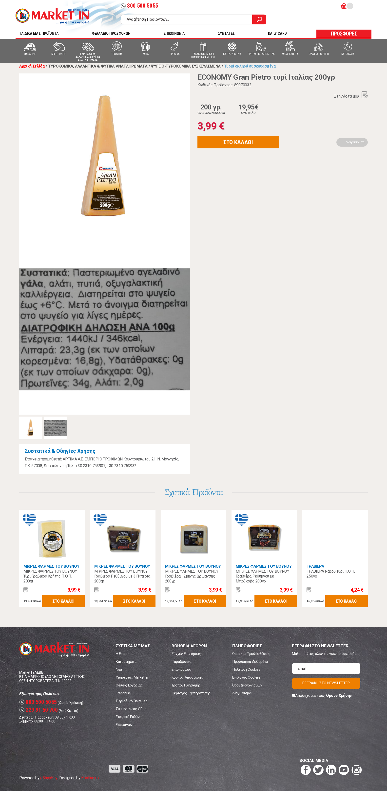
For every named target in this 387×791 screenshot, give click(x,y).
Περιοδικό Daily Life (132, 701)
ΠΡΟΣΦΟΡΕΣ (344, 34)
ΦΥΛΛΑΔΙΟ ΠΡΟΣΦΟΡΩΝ (111, 33)
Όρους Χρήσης (339, 695)
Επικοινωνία (125, 724)
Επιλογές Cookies (246, 677)
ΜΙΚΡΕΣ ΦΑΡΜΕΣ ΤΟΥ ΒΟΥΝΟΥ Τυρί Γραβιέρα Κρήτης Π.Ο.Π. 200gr (50, 576)
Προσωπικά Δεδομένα (250, 661)
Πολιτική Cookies (246, 669)
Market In (52, 16)
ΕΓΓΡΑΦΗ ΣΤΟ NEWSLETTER (326, 683)
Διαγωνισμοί (242, 693)
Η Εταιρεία (124, 653)
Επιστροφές (181, 669)
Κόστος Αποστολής (187, 677)
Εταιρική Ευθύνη (128, 717)
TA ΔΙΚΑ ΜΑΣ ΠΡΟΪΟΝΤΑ (39, 33)
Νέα (119, 669)
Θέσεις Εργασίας (129, 685)
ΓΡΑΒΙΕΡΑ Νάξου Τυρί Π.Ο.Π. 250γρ (331, 574)
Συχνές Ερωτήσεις (186, 653)
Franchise (123, 693)
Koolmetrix (90, 777)
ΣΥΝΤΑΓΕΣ (226, 33)
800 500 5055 (139, 5)
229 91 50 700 (38, 710)
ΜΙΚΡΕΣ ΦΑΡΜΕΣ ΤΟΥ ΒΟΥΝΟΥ (51, 566)
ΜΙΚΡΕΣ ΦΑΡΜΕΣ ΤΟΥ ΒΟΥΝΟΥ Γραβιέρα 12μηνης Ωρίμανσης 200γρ (191, 576)
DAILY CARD (277, 33)
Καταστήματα (126, 661)
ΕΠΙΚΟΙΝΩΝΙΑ (174, 33)
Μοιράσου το (355, 142)
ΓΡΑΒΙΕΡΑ (315, 566)
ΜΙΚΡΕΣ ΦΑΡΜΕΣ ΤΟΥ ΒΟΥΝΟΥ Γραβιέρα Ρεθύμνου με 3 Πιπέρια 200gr (122, 576)
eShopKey (48, 777)
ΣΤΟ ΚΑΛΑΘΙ (238, 142)
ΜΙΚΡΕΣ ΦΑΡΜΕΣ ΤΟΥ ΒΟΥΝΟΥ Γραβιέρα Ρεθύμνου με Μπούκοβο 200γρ (262, 576)
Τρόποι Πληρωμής (186, 685)
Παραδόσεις (181, 661)
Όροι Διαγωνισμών (247, 685)
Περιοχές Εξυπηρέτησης (191, 693)
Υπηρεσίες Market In (132, 677)
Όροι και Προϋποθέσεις (251, 653)
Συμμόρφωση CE (129, 709)
